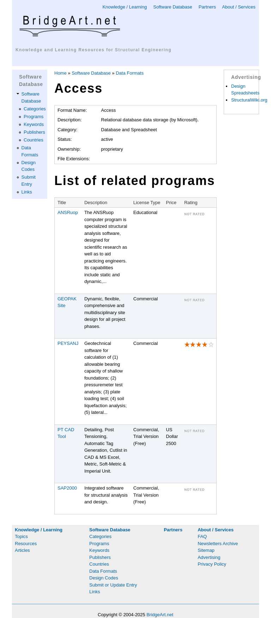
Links (27, 192)
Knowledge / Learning (124, 7)
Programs (33, 116)
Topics (21, 536)
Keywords (34, 124)
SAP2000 (67, 488)
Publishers (34, 132)
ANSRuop (68, 212)
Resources (26, 543)
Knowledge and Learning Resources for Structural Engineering (93, 49)
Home (60, 73)
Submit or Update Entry (113, 585)
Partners (207, 7)
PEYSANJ (68, 343)
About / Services (238, 7)
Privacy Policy (212, 564)
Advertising (209, 557)
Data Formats (130, 73)
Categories (35, 108)
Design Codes (103, 578)
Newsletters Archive (218, 543)
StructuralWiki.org (249, 100)
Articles (22, 550)
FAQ (202, 536)
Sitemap (206, 550)
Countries (33, 140)
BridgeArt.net (159, 614)
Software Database (172, 7)
